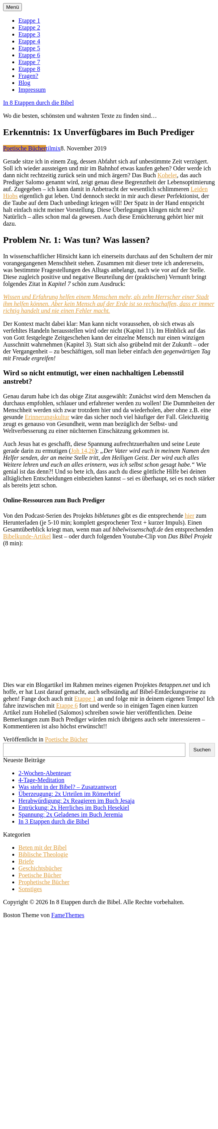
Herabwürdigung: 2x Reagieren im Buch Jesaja (76, 800)
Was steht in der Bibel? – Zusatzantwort (67, 787)
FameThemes (67, 915)
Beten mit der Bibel (42, 847)
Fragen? (28, 76)
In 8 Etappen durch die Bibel (38, 102)
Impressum (32, 89)
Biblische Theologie (43, 854)
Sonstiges (30, 889)
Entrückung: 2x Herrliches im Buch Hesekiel (73, 807)
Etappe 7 (29, 62)
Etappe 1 (29, 20)
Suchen (202, 750)
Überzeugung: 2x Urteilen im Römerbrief (69, 794)
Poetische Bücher (24, 148)
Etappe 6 (29, 55)
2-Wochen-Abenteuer (44, 773)
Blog (24, 82)
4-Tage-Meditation (41, 780)
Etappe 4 (29, 41)
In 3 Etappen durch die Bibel (53, 821)
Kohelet (167, 175)
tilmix (53, 148)
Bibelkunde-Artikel (27, 536)
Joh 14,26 (83, 450)
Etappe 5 (29, 48)
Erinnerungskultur (47, 417)
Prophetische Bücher (43, 882)
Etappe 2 (29, 27)
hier (189, 515)
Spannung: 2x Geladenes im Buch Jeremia (70, 814)
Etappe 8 (29, 69)
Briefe (26, 861)
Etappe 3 (29, 34)
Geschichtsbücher (40, 868)
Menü (12, 7)
